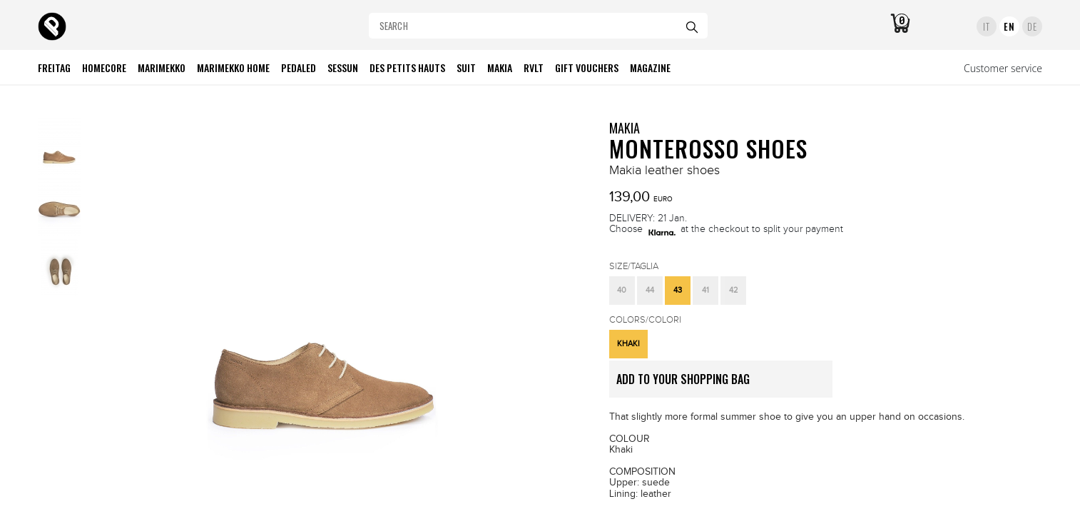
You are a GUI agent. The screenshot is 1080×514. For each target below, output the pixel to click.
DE (1031, 26)
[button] (622, 290)
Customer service (1003, 68)
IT (986, 26)
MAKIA (624, 128)
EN (1009, 26)
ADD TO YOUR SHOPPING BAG (724, 384)
